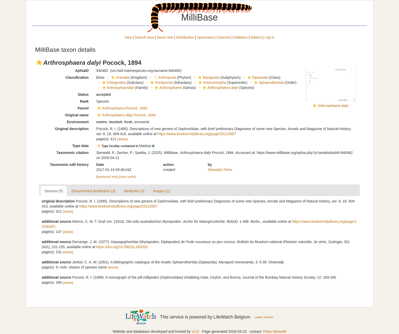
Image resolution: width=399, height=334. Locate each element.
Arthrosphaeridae (117, 88)
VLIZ (195, 331)
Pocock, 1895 (121, 108)
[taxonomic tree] (107, 177)
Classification (77, 77)
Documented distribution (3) (93, 191)
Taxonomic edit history (69, 165)
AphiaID (82, 71)
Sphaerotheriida (268, 83)
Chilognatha (113, 83)
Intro (128, 37)
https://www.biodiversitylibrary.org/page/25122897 (197, 134)
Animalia (120, 77)
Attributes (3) (134, 191)
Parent (83, 108)
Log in (269, 37)
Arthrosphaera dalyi (333, 106)
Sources (223, 37)
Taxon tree (165, 37)
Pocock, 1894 (125, 115)
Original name (77, 115)
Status (83, 94)
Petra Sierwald (274, 331)
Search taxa (144, 37)
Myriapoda (208, 77)
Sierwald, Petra (220, 170)
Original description (72, 129)
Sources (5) (54, 191)
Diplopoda (257, 77)
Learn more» (264, 317)
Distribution (185, 37)
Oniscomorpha (211, 83)
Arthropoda (164, 77)
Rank (84, 101)
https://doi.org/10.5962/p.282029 (122, 247)
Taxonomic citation (72, 153)
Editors (256, 37)
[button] (39, 62)
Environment (78, 122)
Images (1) (161, 191)
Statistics (240, 37)
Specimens (206, 37)
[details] (122, 139)
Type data (80, 146)
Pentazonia (161, 83)
